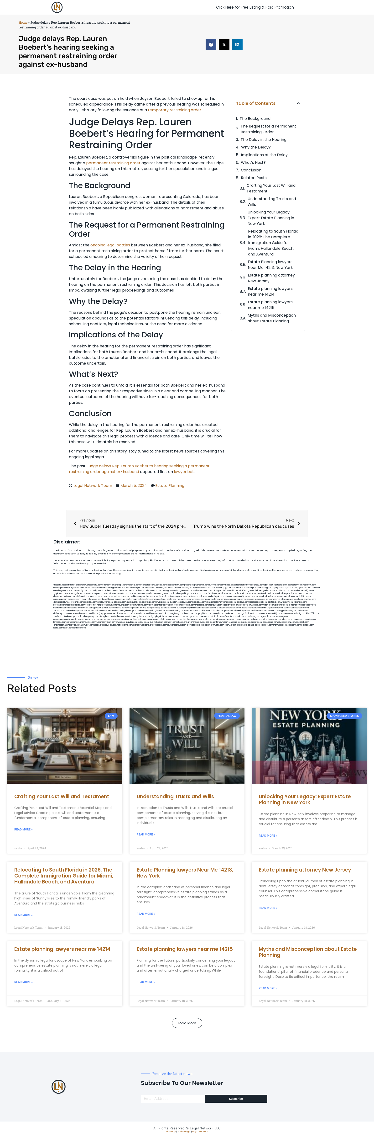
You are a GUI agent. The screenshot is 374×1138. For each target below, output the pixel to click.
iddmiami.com (294, 625)
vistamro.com (126, 625)
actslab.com (242, 587)
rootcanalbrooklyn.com (184, 605)
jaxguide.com (74, 599)
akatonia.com (235, 607)
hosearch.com (217, 613)
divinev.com (195, 596)
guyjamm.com (229, 587)
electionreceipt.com (272, 619)
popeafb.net (160, 599)
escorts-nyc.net (92, 605)
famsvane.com (60, 610)
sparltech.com (79, 628)
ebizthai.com (243, 602)
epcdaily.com (229, 605)
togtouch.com (215, 605)
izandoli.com (131, 622)
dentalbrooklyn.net (61, 602)
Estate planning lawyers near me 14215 (270, 304)
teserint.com (130, 616)
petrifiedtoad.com (283, 590)
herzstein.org (175, 590)
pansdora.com (126, 619)
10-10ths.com (215, 585)
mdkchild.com (133, 585)
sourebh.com (298, 590)
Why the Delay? (256, 147)
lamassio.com (59, 622)
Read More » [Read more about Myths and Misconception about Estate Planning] (268, 988)
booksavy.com (199, 602)
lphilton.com (305, 596)
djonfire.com (256, 622)
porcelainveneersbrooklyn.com (208, 587)
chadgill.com (121, 585)
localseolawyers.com (260, 599)
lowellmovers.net (153, 593)
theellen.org (175, 602)
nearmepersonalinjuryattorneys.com (276, 613)
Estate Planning (169, 485)
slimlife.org (244, 590)
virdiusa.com (149, 596)
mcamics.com (123, 596)
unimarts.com (199, 593)
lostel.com (58, 628)
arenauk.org (213, 590)
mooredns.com (60, 607)
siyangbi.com (105, 616)
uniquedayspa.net (111, 625)
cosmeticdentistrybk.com (133, 587)
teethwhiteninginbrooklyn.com (125, 610)
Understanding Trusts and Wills (272, 201)
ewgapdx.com (162, 602)
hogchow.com (309, 585)
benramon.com (118, 622)
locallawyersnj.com (227, 593)
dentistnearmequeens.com (237, 599)
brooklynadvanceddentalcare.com (69, 605)
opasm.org (300, 619)
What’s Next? (253, 162)
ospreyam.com (98, 593)
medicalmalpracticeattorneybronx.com (293, 593)
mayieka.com (302, 587)
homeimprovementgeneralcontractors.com (192, 616)
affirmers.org (193, 622)
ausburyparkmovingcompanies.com (291, 610)
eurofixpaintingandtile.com (189, 607)
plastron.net (120, 599)
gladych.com (269, 590)
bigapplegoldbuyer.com (161, 616)
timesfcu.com (242, 605)
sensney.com (188, 587)
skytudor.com (73, 590)
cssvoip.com (96, 599)
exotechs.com (91, 587)
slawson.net (103, 587)
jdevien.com (186, 602)
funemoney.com (103, 622)
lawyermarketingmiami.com (214, 596)
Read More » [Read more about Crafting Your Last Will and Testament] (23, 829)
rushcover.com (202, 585)
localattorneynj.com (219, 622)
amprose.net (111, 596)
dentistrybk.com (209, 607)
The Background (255, 118)
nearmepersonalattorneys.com (97, 610)
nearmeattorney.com (215, 599)
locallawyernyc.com (122, 613)
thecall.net (85, 599)
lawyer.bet (184, 471)
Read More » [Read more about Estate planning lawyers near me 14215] (146, 982)
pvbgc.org (204, 622)
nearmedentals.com (76, 613)
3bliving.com (145, 607)
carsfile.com (255, 610)
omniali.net (224, 590)
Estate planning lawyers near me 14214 (270, 291)
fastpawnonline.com (139, 605)
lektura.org (71, 593)
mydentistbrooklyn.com (199, 610)
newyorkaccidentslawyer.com (186, 619)
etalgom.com (120, 602)
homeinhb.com (92, 613)
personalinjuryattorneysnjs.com (114, 605)
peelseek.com (302, 622)
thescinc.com (175, 587)
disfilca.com (204, 625)
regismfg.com (177, 613)
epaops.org (268, 622)
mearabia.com (202, 605)
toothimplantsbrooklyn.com (160, 605)
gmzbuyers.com (133, 602)
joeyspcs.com (105, 613)
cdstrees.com (307, 625)
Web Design (184, 1131)
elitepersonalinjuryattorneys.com (268, 607)
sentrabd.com (255, 590)
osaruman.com (60, 599)
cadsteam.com (149, 602)
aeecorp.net (59, 585)
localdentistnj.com (175, 585)
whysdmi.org (276, 599)
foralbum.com (169, 607)
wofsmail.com (77, 602)
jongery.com (277, 587)
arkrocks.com (113, 619)
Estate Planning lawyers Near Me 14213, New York (270, 264)
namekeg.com (59, 590)
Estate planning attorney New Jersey (271, 278)
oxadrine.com (119, 607)
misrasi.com (211, 593)
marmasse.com (280, 625)
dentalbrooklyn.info (215, 602)
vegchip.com (161, 585)
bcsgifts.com (108, 599)
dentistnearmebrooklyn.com (296, 607)
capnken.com (108, 585)
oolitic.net (234, 590)
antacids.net (110, 593)
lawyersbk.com (256, 605)
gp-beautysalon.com (103, 607)
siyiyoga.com (255, 616)
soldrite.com (243, 616)
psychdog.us (157, 607)
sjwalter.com (310, 599)
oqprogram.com (295, 585)
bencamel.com (191, 613)
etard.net (102, 619)
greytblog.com (207, 619)
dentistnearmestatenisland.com (140, 599)
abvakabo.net (227, 585)
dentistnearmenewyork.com (80, 607)
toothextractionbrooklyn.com (66, 616)
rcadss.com (311, 619)
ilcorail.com (247, 607)
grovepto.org (192, 625)
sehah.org (233, 622)
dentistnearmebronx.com (64, 596)
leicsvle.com (143, 622)
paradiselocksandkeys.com (236, 610)
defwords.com (83, 596)
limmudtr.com (140, 619)
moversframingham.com (177, 610)
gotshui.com (167, 593)
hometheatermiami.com (285, 622)
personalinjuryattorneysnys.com (81, 622)
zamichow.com (140, 590)
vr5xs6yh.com (287, 602)
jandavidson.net (60, 625)
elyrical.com (100, 590)
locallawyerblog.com (183, 593)
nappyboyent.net (75, 625)
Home (23, 22)
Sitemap (171, 1131)
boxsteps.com (132, 607)
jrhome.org (182, 622)
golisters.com (165, 619)
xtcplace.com (244, 622)
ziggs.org (98, 625)
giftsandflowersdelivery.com (89, 585)
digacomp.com (87, 590)
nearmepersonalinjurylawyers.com (243, 596)
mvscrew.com (138, 593)
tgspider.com (59, 593)
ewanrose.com (160, 625)
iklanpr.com (253, 587)
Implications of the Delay (264, 155)
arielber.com (223, 607)
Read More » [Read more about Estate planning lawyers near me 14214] (23, 982)
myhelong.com (281, 616)
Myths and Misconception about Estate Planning (272, 318)
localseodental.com (258, 602)
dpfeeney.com (60, 613)
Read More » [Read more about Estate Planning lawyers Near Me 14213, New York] (146, 913)
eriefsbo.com (118, 616)
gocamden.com (97, 596)
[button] (211, 44)
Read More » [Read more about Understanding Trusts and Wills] (146, 834)
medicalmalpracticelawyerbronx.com (172, 596)
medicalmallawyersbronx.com (273, 596)
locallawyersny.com (89, 616)
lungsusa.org (152, 619)
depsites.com (288, 619)
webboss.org (136, 596)
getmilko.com (268, 616)
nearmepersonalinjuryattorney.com (69, 619)
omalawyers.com (105, 602)
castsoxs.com (274, 602)
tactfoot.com (267, 625)
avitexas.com (230, 602)
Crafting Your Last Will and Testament (271, 188)
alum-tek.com (242, 593)
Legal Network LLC (205, 1128)
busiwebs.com (156, 622)
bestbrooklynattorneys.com (179, 599)
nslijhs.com (309, 590)
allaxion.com (293, 596)
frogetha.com (289, 587)
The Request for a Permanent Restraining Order (268, 129)
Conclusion (251, 170)
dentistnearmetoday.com (157, 587)
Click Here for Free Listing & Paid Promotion (255, 7)
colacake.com (217, 610)
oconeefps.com (147, 585)
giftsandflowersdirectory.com (302, 605)
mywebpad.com (124, 593)
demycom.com (83, 593)
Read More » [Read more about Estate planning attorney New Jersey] (268, 907)
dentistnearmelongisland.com (152, 610)
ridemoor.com (300, 602)
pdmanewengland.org (143, 625)
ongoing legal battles (110, 245)
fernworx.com (153, 590)
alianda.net (70, 585)
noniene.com (187, 590)
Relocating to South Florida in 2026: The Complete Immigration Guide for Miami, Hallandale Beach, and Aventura (273, 243)
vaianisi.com (269, 605)
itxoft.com (68, 628)
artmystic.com (217, 625)
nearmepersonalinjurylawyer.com (68, 587)
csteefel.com (281, 585)
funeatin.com (231, 616)
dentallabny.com (75, 610)
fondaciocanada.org (233, 613)
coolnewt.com (170, 622)
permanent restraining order (113, 163)
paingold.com (254, 625)
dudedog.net (265, 587)
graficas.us (269, 585)
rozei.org (164, 590)
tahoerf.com (314, 587)
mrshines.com (198, 599)
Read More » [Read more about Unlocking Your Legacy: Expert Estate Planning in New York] (268, 835)
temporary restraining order (174, 110)
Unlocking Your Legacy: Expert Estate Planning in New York (271, 217)
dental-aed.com (267, 593)
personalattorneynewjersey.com (249, 585)
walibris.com (92, 619)
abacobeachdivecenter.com (119, 590)
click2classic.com (252, 613)
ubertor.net (254, 593)
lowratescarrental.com (292, 599)
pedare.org (189, 585)
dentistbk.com (164, 613)
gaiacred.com (143, 616)
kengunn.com (115, 587)
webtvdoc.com (200, 590)
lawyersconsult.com (176, 625)
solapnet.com (268, 610)
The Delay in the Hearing (263, 139)
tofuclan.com (218, 616)
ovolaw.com (219, 619)
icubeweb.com (139, 613)
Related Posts (254, 178)
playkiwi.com (204, 613)
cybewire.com (281, 605)
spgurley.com (90, 602)
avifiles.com (151, 613)
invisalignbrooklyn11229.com (306, 613)
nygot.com (89, 625)
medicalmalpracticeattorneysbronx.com (244, 619)
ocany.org (229, 625)
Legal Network (200, 1131)
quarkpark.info (240, 625)
